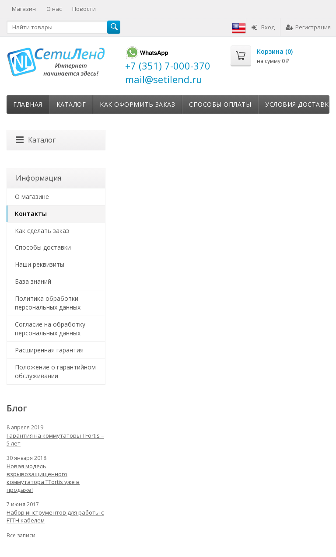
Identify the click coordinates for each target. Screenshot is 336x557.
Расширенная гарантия (49, 350)
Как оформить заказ (137, 104)
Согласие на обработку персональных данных (50, 328)
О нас (54, 9)
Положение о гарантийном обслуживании (55, 371)
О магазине (32, 196)
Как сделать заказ (42, 230)
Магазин (24, 9)
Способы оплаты (220, 104)
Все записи (21, 535)
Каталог (71, 104)
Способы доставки (43, 247)
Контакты (31, 213)
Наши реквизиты (39, 264)
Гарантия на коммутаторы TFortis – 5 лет (55, 439)
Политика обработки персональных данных (47, 302)
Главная (27, 104)
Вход (263, 27)
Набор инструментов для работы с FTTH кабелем (55, 516)
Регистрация (308, 27)
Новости (84, 9)
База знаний (33, 281)
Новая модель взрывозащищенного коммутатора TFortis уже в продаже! (43, 478)
